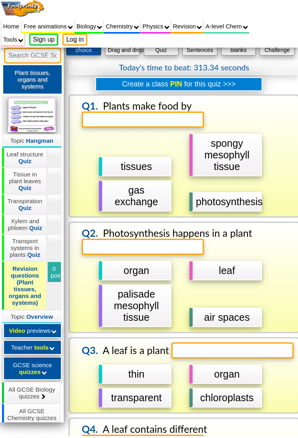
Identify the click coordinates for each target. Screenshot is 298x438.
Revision (187, 26)
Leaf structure (24, 157)
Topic (32, 140)
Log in (75, 39)
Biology (89, 26)
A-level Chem (226, 26)
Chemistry (122, 26)
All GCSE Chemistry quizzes (31, 418)
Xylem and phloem (25, 224)
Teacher (32, 347)
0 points (56, 272)
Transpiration (25, 204)
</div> (179, 236)
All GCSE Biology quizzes (31, 393)
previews (32, 330)
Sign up (43, 39)
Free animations (48, 26)
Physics (156, 26)
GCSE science (32, 368)
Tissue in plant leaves (25, 181)
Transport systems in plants (25, 248)
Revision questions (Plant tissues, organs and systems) (25, 285)
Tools (13, 39)
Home (11, 26)
